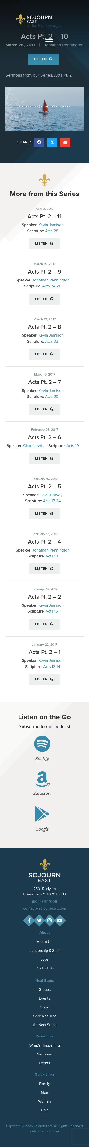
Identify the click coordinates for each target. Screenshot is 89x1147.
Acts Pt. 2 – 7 (44, 382)
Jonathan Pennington (51, 280)
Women (44, 1101)
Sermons (44, 1054)
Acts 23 (51, 341)
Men (44, 1092)
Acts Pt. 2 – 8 (44, 327)
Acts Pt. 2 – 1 (45, 652)
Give (44, 1110)
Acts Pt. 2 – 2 (44, 597)
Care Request (44, 1016)
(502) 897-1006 (44, 901)
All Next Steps (44, 1024)
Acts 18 (52, 556)
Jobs (44, 959)
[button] (49, 40)
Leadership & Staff (45, 950)
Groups (45, 989)
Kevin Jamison (51, 225)
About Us (44, 941)
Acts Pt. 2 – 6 (44, 437)
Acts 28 (51, 231)
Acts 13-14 (51, 667)
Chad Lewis (33, 446)
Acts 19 (72, 446)
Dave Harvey (51, 495)
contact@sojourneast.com (44, 908)
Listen (44, 243)
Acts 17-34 (52, 501)
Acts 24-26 (51, 286)
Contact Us (44, 968)
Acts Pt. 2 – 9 (44, 271)
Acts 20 (51, 397)
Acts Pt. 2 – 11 (44, 216)
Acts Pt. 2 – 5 (44, 486)
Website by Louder (45, 1131)
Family (44, 1083)
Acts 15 (52, 611)
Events (44, 998)
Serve (44, 1007)
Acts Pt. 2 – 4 (44, 541)
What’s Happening (44, 1045)
